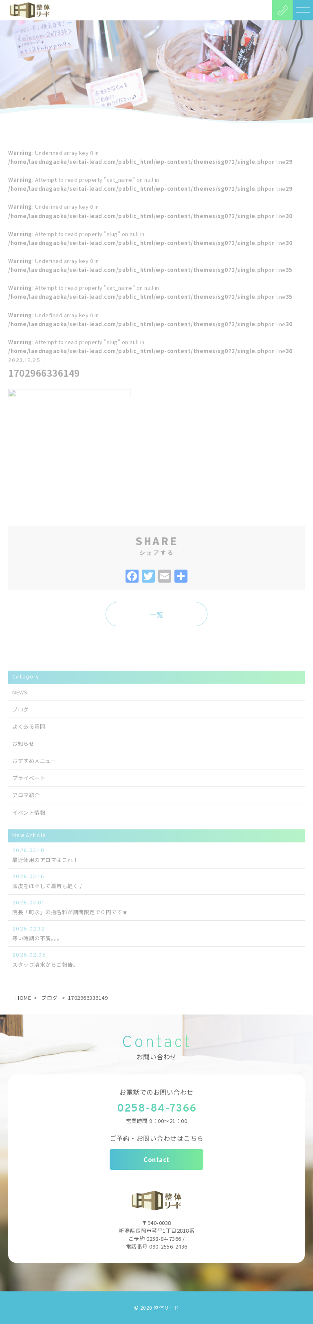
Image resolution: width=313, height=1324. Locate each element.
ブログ (49, 997)
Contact (156, 1159)
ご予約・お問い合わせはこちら (157, 1138)
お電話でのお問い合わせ (156, 1092)
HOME (23, 997)
